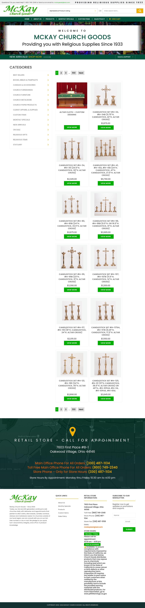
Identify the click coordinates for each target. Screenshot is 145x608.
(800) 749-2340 (105, 467)
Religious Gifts (20, 134)
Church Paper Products (25, 105)
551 (73, 72)
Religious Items (20, 139)
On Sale (16, 129)
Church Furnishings (23, 90)
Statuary (17, 144)
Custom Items (84, 19)
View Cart (116, 19)
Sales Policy (99, 19)
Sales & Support (124, 57)
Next (81, 72)
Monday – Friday (91, 534)
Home (27, 19)
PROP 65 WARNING (92, 544)
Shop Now (39, 57)
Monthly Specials (66, 19)
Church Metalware (22, 100)
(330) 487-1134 (98, 463)
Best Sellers (18, 75)
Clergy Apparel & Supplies (25, 110)
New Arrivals (19, 124)
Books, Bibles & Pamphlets (25, 80)
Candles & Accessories (24, 85)
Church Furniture (21, 95)
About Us (37, 19)
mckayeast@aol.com (62, 2)
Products (50, 19)
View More (72, 127)
